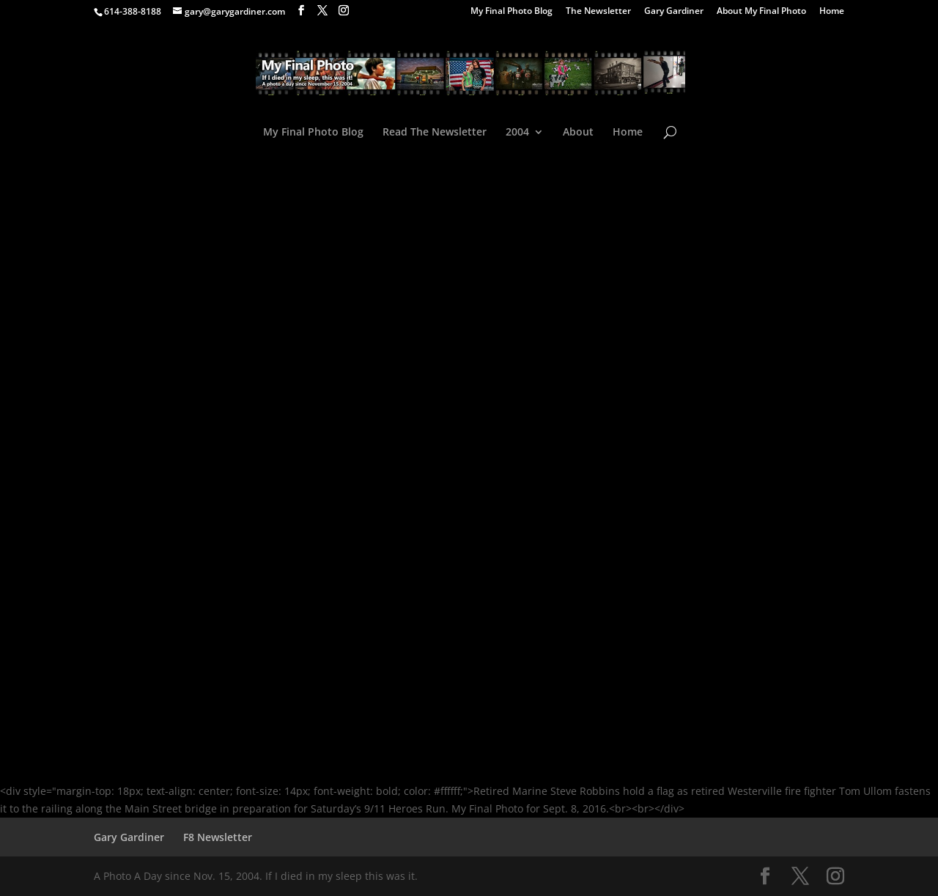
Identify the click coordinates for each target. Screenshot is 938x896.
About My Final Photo (761, 12)
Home (831, 12)
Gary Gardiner (674, 12)
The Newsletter (598, 12)
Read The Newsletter (435, 132)
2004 (517, 132)
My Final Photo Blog (511, 12)
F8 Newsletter (217, 837)
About (578, 132)
